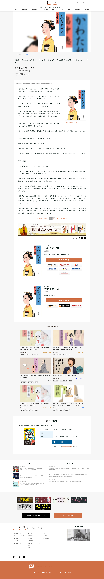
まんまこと (43, 83)
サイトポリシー (18, 533)
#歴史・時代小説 (24, 75)
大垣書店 (64, 273)
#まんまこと (28, 354)
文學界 (44, 533)
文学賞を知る (45, 9)
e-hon (64, 269)
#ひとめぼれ (60, 410)
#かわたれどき (61, 354)
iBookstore (64, 306)
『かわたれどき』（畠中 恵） (72, 122)
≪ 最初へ (40, 218)
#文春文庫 (20, 73)
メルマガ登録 (67, 515)
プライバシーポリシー (19, 535)
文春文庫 (20, 83)
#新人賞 (70, 380)
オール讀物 (45, 535)
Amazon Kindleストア (52, 306)
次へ (58, 219)
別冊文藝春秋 (46, 538)
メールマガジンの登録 (67, 446)
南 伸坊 (17, 68)
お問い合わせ (17, 543)
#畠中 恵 (22, 354)
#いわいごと (34, 354)
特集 (69, 9)
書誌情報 (87, 9)
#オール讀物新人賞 (63, 380)
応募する (59, 442)
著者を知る (24, 9)
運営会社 (16, 538)
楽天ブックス (64, 265)
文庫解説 (50, 83)
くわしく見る (63, 259)
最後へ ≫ (64, 218)
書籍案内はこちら (36, 515)
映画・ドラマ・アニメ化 (57, 9)
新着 (16, 9)
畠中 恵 (32, 83)
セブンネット (76, 265)
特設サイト (77, 9)
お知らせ (16, 540)
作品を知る (34, 9)
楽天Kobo (76, 306)
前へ (45, 219)
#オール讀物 (55, 380)
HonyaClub (76, 269)
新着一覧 (30, 533)
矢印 (43, 488)
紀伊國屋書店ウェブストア (52, 269)
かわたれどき (27, 83)
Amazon (52, 265)
